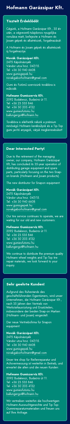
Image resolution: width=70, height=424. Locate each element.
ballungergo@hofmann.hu (22, 115)
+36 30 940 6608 (23, 70)
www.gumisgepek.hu (19, 74)
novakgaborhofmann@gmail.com (26, 78)
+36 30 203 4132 (23, 107)
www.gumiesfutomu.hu (20, 111)
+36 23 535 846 (22, 103)
